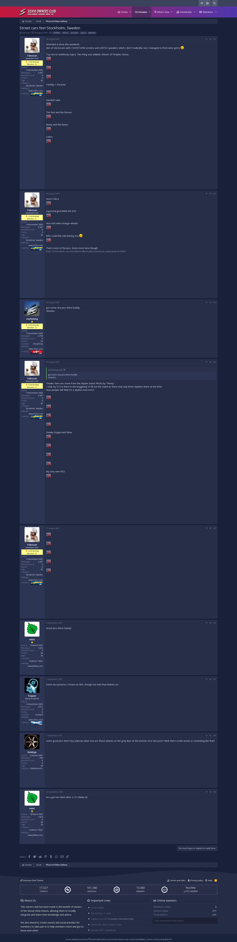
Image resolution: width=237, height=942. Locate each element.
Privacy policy (196, 880)
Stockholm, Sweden (34, 85)
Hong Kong (38, 343)
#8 (215, 735)
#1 (215, 39)
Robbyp (32, 752)
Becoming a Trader (101, 913)
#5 (215, 528)
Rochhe (191, 888)
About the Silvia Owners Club (106, 924)
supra (83, 32)
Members (208, 11)
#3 (215, 302)
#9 (215, 792)
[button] (130, 12)
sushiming (32, 318)
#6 (215, 623)
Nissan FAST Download (103, 930)
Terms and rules (178, 880)
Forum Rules (97, 907)
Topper (32, 695)
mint (32, 639)
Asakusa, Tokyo (36, 661)
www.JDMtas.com (35, 666)
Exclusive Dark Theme (31, 880)
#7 (215, 679)
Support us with (112, 918)
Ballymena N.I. (36, 768)
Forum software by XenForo (88, 939)
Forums (142, 11)
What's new (163, 11)
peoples (74, 32)
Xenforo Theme (159, 939)
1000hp (56, 32)
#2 (215, 193)
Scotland (39, 714)
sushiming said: (55, 369)
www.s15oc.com (36, 90)
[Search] (215, 3)
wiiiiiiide (91, 32)
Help (210, 880)
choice (65, 32)
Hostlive (141, 939)
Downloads (186, 11)
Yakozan (26, 32)
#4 (215, 362)
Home (124, 11)
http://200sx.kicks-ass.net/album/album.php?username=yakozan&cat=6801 (86, 251)
